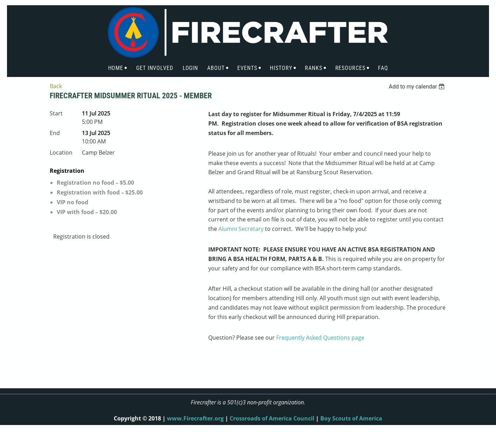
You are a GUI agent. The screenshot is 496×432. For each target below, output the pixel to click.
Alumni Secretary (241, 229)
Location (61, 152)
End (55, 133)
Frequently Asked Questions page (320, 337)
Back (56, 86)
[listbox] (418, 86)
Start (56, 113)
